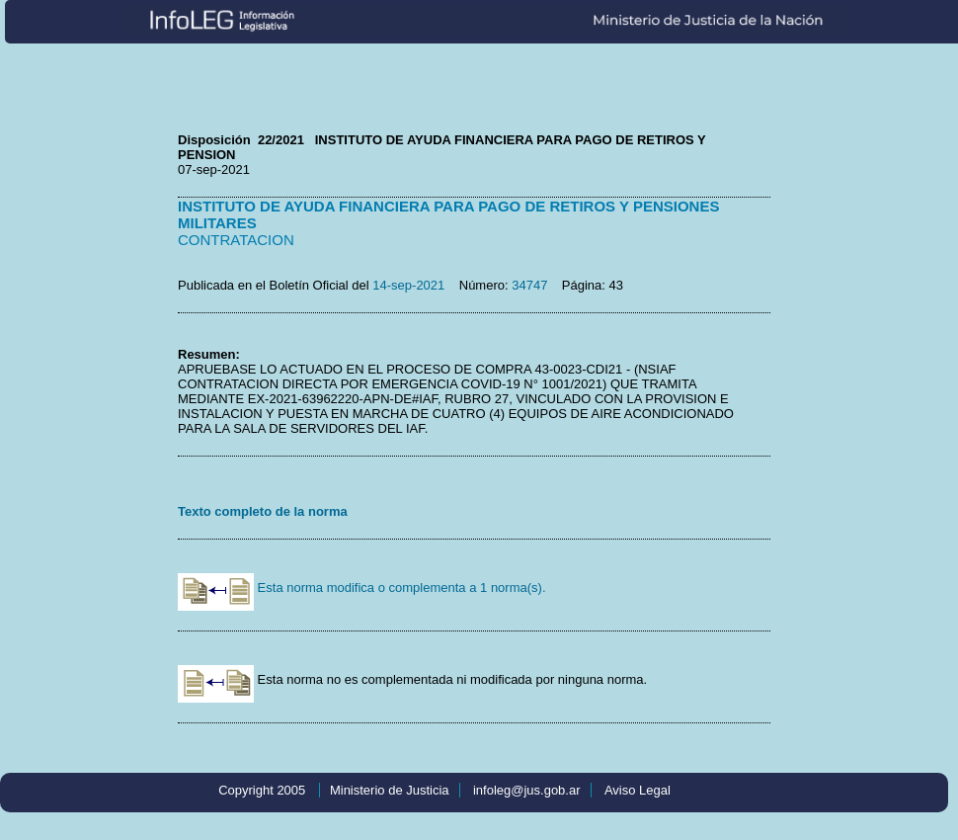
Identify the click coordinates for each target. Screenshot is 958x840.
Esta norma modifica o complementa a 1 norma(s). (362, 587)
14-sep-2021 (408, 285)
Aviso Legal (637, 790)
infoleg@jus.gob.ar (527, 790)
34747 (529, 285)
